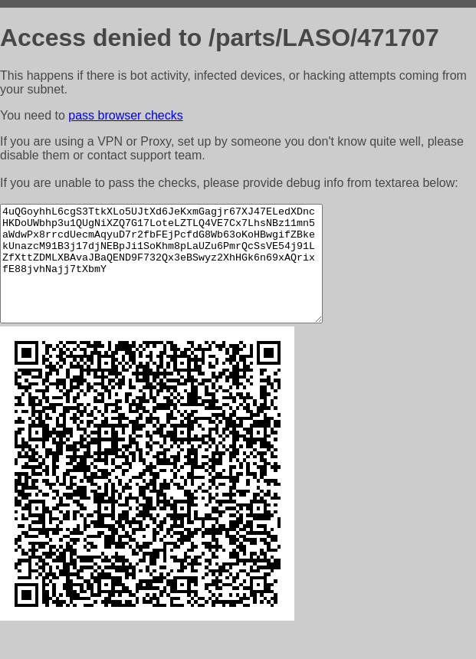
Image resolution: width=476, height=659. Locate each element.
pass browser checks (125, 115)
